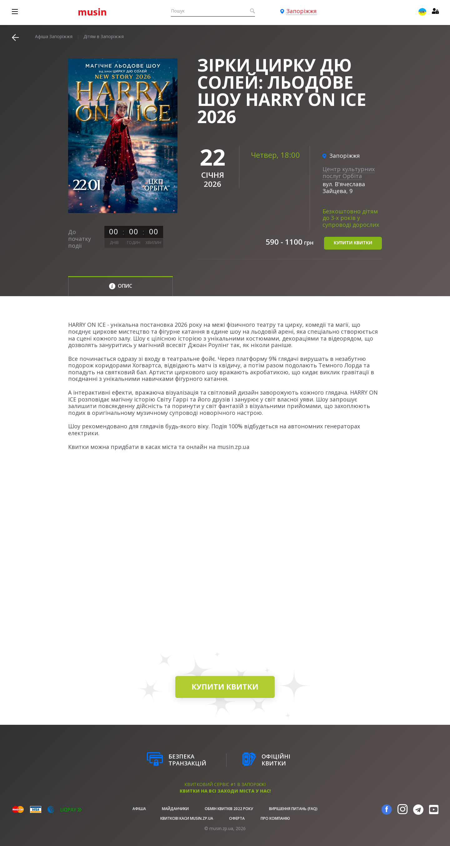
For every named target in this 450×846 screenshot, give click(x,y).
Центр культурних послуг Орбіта (348, 172)
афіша (139, 808)
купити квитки (353, 243)
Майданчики (175, 808)
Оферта (237, 818)
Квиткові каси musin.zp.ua (186, 818)
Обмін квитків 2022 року (229, 808)
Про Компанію (275, 818)
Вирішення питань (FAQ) (293, 808)
